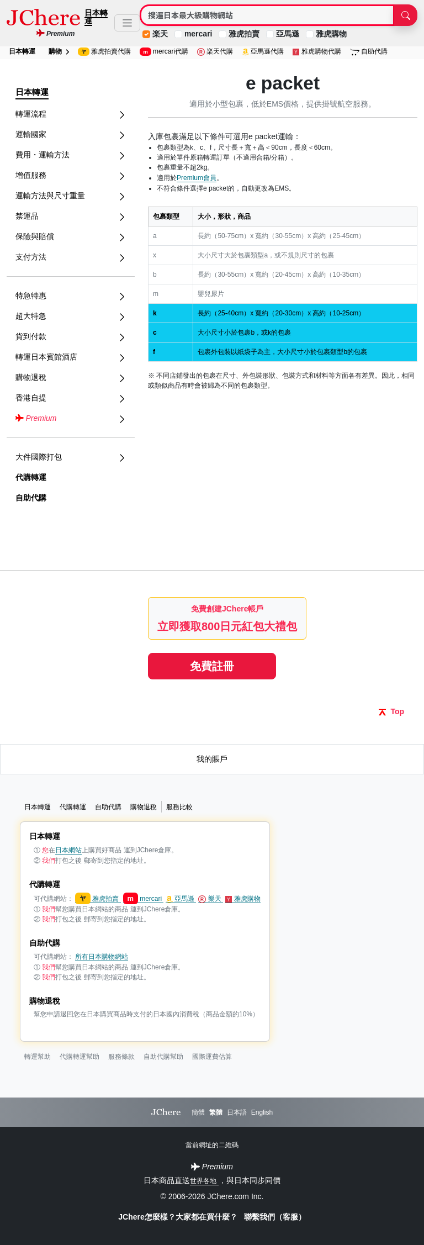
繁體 (215, 1112)
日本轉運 (96, 16)
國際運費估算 (212, 1057)
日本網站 (68, 850)
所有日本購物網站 (101, 957)
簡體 (198, 1112)
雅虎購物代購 (317, 52)
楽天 (160, 33)
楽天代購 (215, 52)
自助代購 (369, 52)
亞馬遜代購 (263, 52)
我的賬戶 (212, 759)
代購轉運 (30, 477)
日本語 (237, 1112)
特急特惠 (70, 296)
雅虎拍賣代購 (104, 52)
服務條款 (121, 1057)
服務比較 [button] (179, 807)
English (262, 1112)
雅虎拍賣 (244, 33)
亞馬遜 (287, 33)
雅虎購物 (331, 33)
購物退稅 (143, 807)
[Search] (267, 15)
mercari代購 (164, 52)
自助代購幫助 (163, 1057)
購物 (59, 51)
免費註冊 (212, 666)
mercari (198, 33)
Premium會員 (196, 178)
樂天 (210, 899)
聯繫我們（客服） (275, 1216)
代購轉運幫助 (79, 1057)
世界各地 (204, 1181)
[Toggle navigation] (127, 22)
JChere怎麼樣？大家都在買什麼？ (178, 1216)
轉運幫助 (37, 1057)
